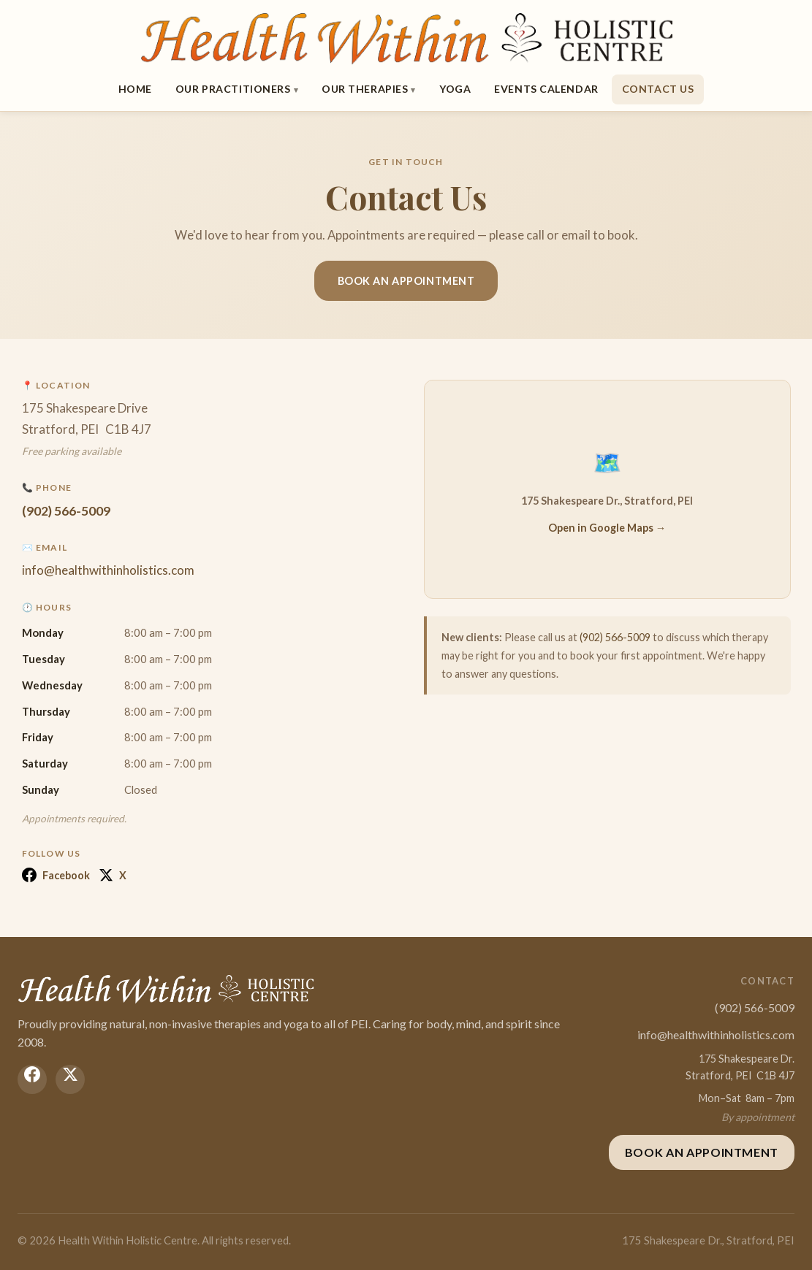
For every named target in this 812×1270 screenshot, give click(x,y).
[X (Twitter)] (70, 1079)
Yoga (455, 89)
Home (135, 89)
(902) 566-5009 (66, 511)
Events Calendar (546, 89)
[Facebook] (32, 1079)
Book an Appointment (406, 281)
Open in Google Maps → (607, 527)
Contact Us (658, 89)
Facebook (56, 875)
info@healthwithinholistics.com (108, 570)
